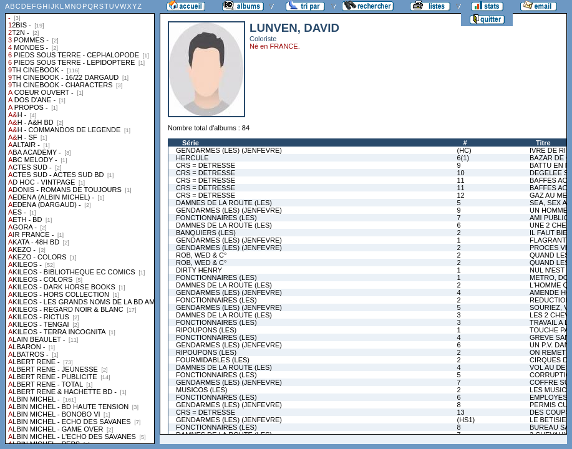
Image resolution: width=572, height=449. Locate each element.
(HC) (464, 150)
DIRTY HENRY (199, 270)
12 (460, 195)
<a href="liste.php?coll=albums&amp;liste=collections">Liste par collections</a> (80, 222)
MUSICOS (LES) (202, 389)
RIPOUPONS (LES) (206, 330)
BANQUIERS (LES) (206, 232)
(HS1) (466, 419)
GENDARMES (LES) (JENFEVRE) (229, 150)
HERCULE (192, 158)
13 (460, 412)
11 (460, 180)
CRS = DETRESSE (205, 165)
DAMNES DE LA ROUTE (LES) (224, 202)
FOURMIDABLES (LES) (213, 360)
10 (460, 172)
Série (190, 143)
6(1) (463, 158)
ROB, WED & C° (201, 255)
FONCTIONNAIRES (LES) (216, 217)
